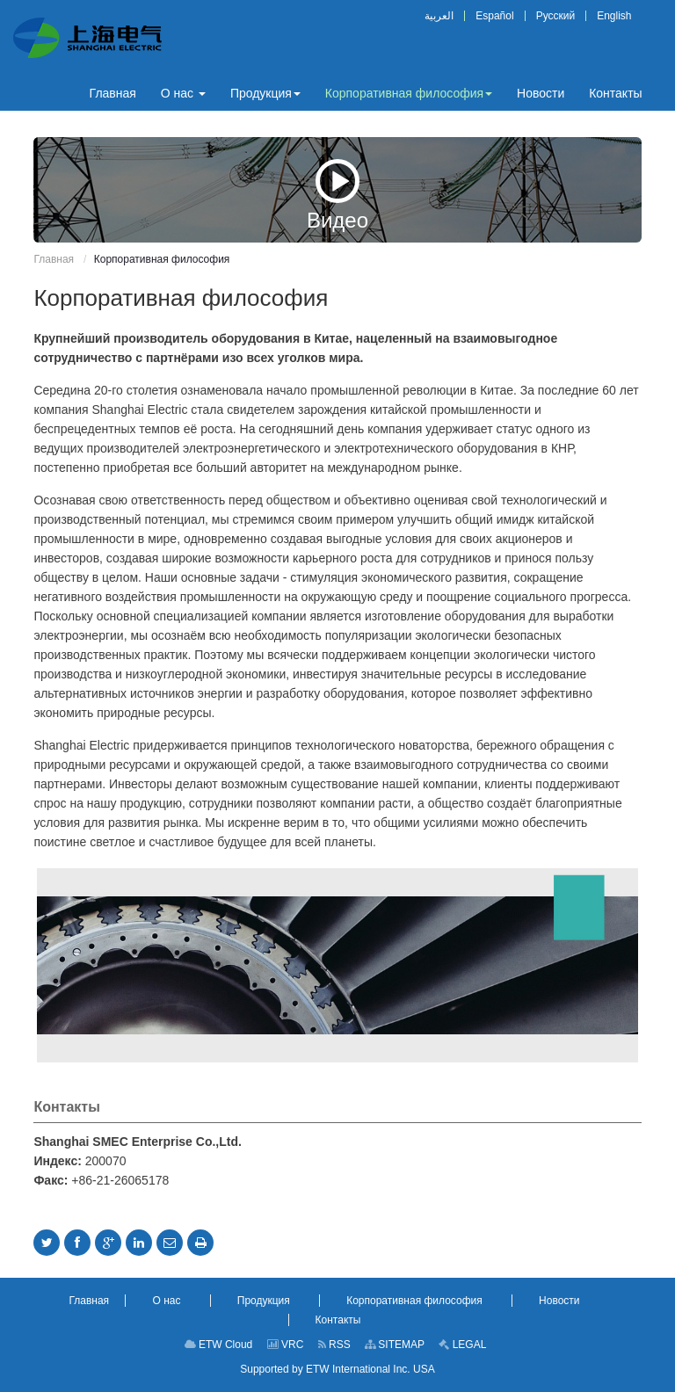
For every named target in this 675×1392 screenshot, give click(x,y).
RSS (334, 1344)
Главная (53, 259)
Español (494, 16)
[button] (183, 93)
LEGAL (462, 1344)
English (614, 16)
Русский (556, 16)
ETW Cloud (219, 1344)
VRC (285, 1344)
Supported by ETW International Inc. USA (337, 1369)
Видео (337, 194)
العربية (439, 16)
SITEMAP (395, 1344)
